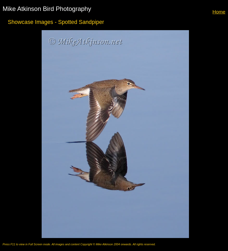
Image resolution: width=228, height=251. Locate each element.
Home (218, 12)
